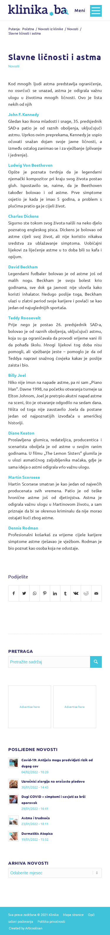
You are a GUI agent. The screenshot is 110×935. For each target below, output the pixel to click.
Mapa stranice (73, 914)
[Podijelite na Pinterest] (45, 593)
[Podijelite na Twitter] (24, 593)
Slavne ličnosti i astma (54, 57)
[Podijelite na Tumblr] (65, 593)
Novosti (13, 66)
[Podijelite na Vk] (76, 593)
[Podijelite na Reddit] (86, 593)
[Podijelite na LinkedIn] (55, 593)
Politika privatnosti (51, 921)
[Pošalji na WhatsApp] (35, 593)
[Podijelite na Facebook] (14, 593)
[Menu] (85, 10)
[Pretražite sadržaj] (63, 11)
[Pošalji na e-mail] (96, 593)
